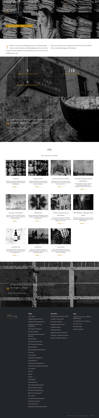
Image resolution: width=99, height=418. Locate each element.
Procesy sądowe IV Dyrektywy (35, 329)
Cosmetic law (16, 247)
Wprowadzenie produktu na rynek (36, 385)
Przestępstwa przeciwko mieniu (58, 324)
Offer (64, 8)
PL (93, 2)
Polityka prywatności (84, 415)
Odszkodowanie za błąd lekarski (35, 358)
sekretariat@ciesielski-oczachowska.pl (29, 1)
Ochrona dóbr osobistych (34, 401)
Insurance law (74, 8)
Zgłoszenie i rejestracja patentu (35, 393)
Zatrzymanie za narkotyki (56, 321)
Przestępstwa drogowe (56, 327)
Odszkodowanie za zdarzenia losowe (36, 363)
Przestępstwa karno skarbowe (57, 319)
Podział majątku (31, 379)
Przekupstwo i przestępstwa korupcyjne (59, 335)
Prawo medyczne (32, 355)
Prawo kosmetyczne (32, 382)
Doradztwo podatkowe (33, 331)
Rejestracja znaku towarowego (35, 387)
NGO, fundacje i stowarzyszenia (35, 344)
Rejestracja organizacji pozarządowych (36, 349)
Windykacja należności (56, 330)
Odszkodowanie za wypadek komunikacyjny (38, 366)
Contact (89, 8)
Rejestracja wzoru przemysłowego (35, 390)
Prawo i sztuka (31, 395)
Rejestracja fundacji (32, 347)
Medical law (38, 213)
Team (82, 8)
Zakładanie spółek (32, 339)
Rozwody (30, 371)
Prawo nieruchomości (33, 404)
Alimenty (30, 377)
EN (96, 2)
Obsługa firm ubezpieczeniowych (35, 319)
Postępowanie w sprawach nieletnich (59, 332)
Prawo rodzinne (31, 368)
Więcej (15, 186)
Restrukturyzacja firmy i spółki (35, 341)
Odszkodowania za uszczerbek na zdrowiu (37, 406)
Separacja (30, 374)
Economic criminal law (16, 213)
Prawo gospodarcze (32, 360)
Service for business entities (60, 178)
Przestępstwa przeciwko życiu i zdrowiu (59, 316)
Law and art (61, 247)
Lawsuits (16, 178)
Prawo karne (31, 352)
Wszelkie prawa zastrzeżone (72, 415)
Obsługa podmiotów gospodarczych (36, 321)
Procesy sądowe (31, 316)
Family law (38, 247)
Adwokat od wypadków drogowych (59, 338)
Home (59, 8)
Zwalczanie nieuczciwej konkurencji (36, 398)
